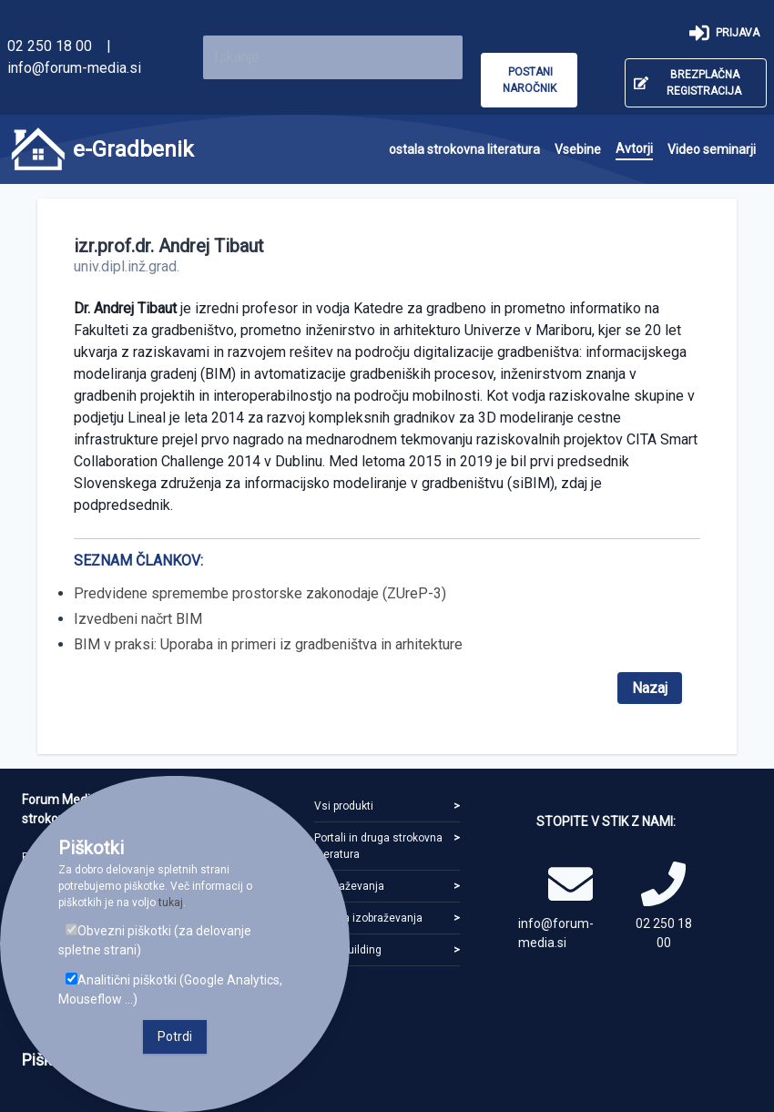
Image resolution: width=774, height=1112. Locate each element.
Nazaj (649, 688)
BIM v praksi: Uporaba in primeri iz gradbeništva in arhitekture (268, 644)
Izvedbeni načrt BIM (138, 618)
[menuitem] (464, 150)
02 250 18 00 (49, 46)
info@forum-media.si (74, 68)
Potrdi (175, 1036)
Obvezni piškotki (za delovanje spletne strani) (154, 940)
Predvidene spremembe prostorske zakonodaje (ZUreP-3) (260, 593)
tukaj (170, 902)
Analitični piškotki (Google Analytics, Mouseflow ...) (170, 989)
